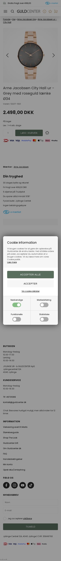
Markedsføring (44, 303)
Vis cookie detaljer (31, 291)
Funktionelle (16, 317)
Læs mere (12, 262)
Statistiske (44, 317)
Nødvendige (17, 303)
